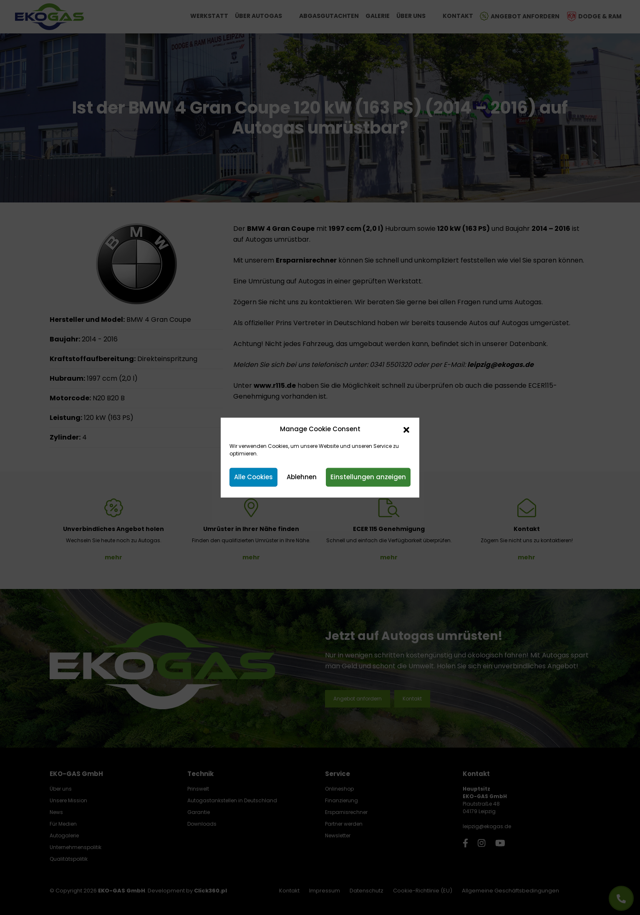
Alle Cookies (253, 477)
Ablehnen (302, 477)
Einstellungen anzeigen (368, 477)
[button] (406, 429)
